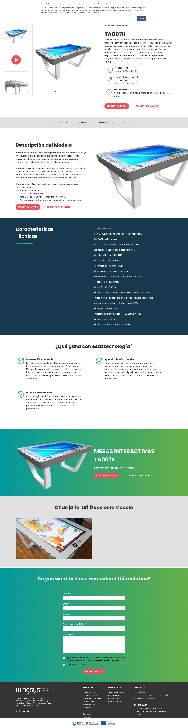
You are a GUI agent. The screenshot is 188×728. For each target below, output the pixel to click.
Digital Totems (88, 701)
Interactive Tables (90, 695)
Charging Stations (90, 711)
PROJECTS (128, 122)
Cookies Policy (114, 698)
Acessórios (87, 717)
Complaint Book (114, 701)
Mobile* (66, 614)
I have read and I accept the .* (83, 664)
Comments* (69, 634)
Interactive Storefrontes (92, 698)
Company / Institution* (74, 624)
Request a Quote (94, 671)
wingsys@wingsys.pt (145, 698)
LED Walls (86, 708)
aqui (97, 12)
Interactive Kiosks (89, 705)
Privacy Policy (94, 664)
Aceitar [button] (141, 19)
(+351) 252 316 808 (144, 692)
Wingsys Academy (116, 692)
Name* (66, 593)
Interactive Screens (90, 692)
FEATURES (83, 122)
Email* (66, 603)
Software (86, 714)
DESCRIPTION (61, 122)
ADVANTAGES (106, 122)
